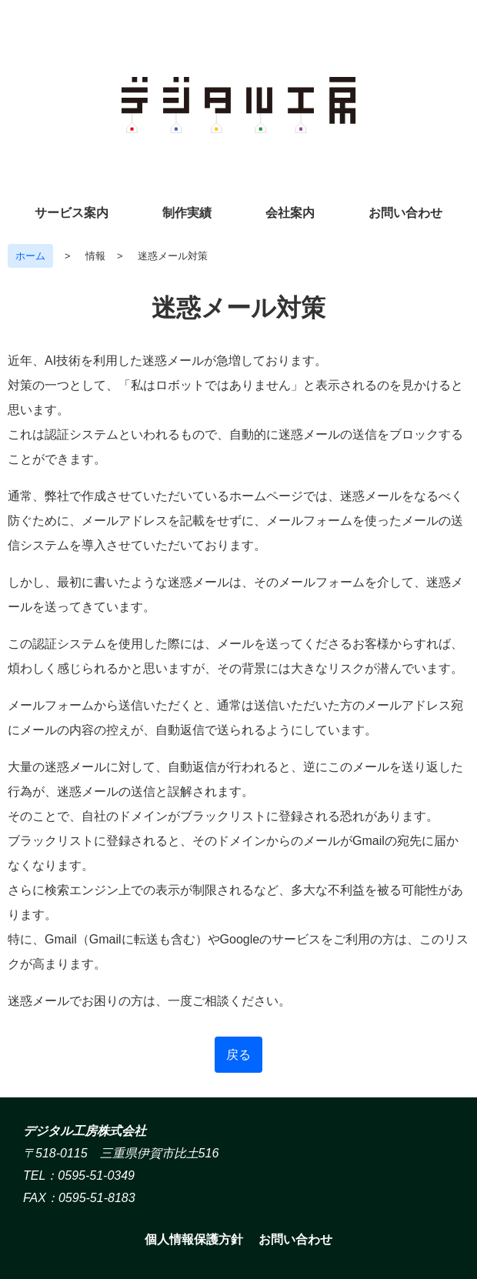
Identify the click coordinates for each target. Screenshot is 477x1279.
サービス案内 (71, 212)
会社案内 (290, 212)
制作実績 (187, 212)
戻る (238, 1054)
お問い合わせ (405, 212)
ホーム (30, 256)
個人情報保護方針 (194, 1239)
